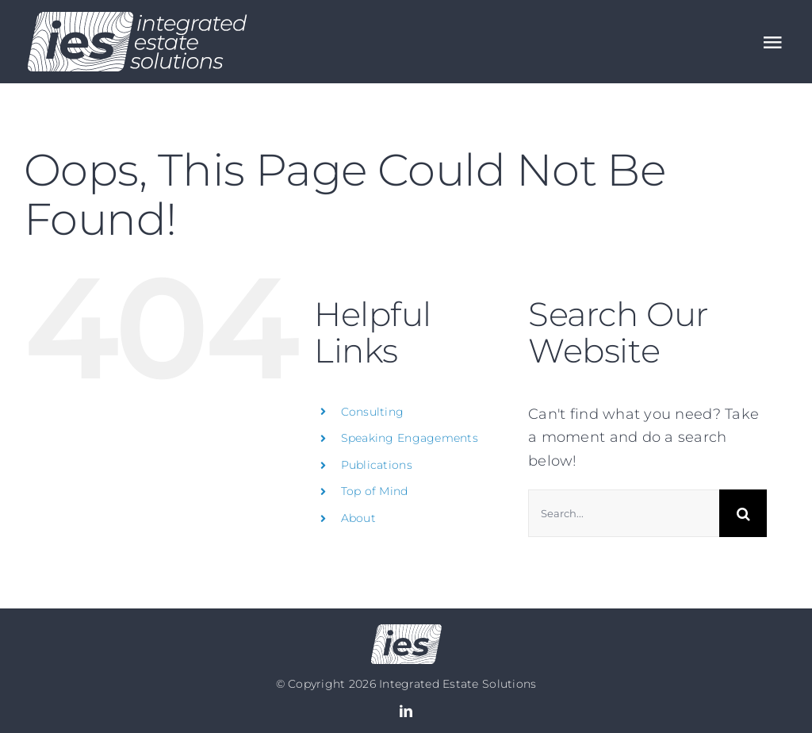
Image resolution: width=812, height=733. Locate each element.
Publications (376, 465)
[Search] (743, 513)
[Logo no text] (406, 631)
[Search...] (623, 513)
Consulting (372, 412)
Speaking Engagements (409, 438)
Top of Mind (374, 491)
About (358, 518)
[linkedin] (406, 710)
